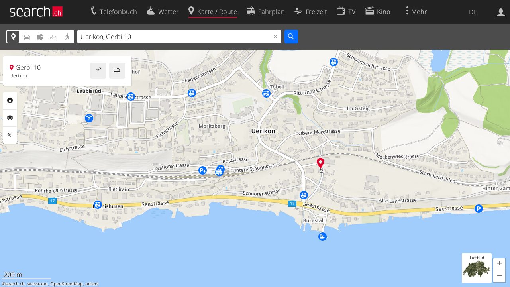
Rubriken (10, 100)
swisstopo (37, 284)
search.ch (15, 284)
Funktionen (10, 135)
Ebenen (10, 118)
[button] (499, 264)
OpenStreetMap (66, 284)
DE (473, 12)
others (91, 284)
